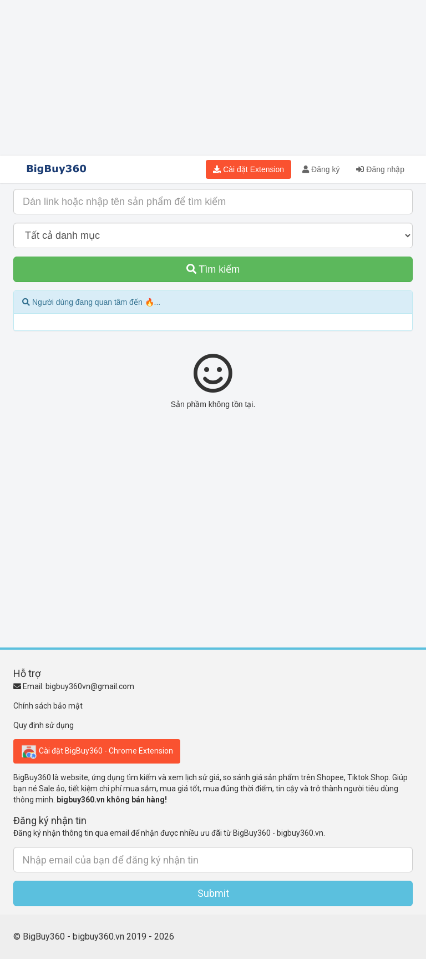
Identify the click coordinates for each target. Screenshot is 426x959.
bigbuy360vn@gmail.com (89, 686)
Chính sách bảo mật (48, 705)
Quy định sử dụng (43, 725)
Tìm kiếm (213, 269)
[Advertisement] (213, 77)
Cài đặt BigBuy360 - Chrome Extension (97, 751)
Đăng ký (320, 169)
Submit (213, 893)
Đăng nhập (380, 169)
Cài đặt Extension (248, 169)
